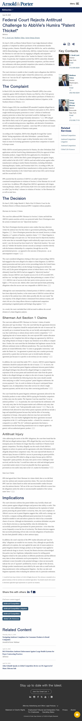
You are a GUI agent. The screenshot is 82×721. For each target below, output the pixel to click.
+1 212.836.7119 (74, 119)
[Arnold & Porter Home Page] (17, 3)
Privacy (65, 710)
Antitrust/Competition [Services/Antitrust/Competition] (68, 135)
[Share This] (73, 44)
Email (71, 63)
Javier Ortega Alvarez (32, 38)
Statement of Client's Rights (15, 710)
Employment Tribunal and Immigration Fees (43, 710)
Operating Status (48, 712)
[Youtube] (46, 697)
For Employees (33, 712)
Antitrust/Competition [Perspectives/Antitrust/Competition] (12, 604)
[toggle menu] (74, 3)
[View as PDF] (69, 44)
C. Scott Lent (9, 38)
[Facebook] (31, 592)
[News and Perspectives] (51, 697)
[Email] (34, 592)
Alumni (73, 710)
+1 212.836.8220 (74, 66)
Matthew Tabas (19, 38)
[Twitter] (41, 697)
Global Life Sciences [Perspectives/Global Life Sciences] (11, 619)
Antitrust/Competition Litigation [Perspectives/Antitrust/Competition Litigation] (15, 609)
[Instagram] (34, 697)
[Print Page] (64, 44)
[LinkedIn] (28, 592)
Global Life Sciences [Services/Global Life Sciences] (68, 149)
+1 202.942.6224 (74, 91)
